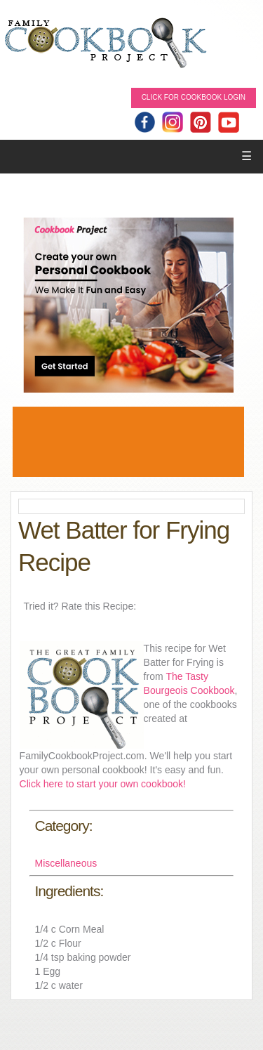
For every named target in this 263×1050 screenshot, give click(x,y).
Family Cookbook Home (105, 44)
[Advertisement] (128, 442)
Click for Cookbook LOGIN (193, 97)
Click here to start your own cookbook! (103, 783)
